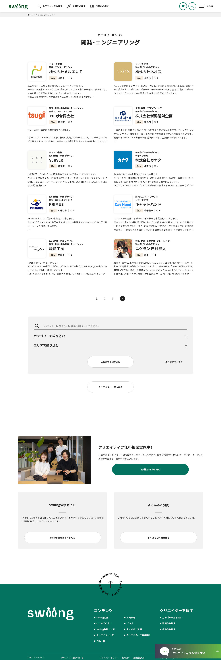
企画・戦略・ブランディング (148, 111)
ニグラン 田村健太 (150, 252)
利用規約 (126, 657)
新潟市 (61, 125)
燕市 (146, 258)
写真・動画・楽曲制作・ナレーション (66, 111)
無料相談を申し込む (150, 469)
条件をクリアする (174, 361)
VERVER (56, 163)
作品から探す (102, 6)
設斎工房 (56, 252)
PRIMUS (56, 207)
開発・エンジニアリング (60, 67)
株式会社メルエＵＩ (66, 71)
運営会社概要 (139, 657)
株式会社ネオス (148, 71)
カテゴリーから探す (52, 6)
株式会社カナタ (148, 163)
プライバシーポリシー (108, 657)
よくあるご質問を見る (158, 537)
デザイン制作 (55, 63)
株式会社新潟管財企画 (154, 119)
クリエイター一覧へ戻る (110, 387)
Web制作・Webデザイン (147, 67)
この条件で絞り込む (110, 361)
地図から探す (79, 6)
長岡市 (61, 77)
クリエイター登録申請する (72, 657)
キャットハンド (148, 207)
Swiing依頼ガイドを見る (62, 537)
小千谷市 (62, 213)
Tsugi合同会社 (61, 119)
